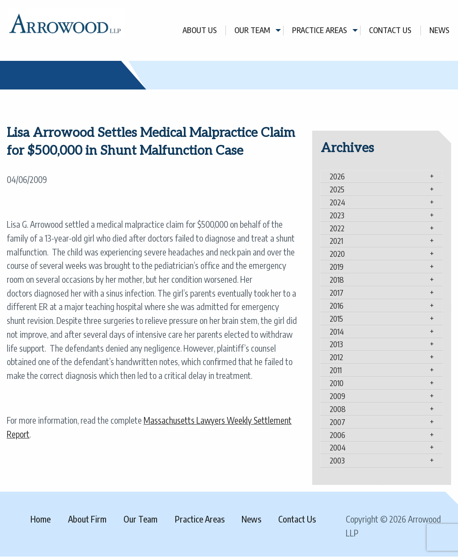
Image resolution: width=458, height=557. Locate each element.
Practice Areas (319, 30)
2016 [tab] (337, 305)
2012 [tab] (336, 357)
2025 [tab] (337, 189)
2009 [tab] (337, 396)
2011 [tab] (336, 370)
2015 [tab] (336, 318)
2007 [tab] (337, 422)
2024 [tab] (337, 202)
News (439, 30)
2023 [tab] (337, 215)
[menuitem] (200, 30)
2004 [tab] (338, 447)
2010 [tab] (337, 383)
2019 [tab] (337, 267)
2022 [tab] (337, 228)
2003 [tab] (337, 460)
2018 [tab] (337, 280)
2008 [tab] (338, 409)
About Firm (87, 519)
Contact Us (390, 30)
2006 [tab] (337, 435)
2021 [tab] (336, 241)
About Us (199, 30)
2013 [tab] (336, 344)
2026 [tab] (337, 176)
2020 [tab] (337, 254)
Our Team (252, 30)
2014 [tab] (337, 331)
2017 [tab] (337, 293)
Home (40, 519)
